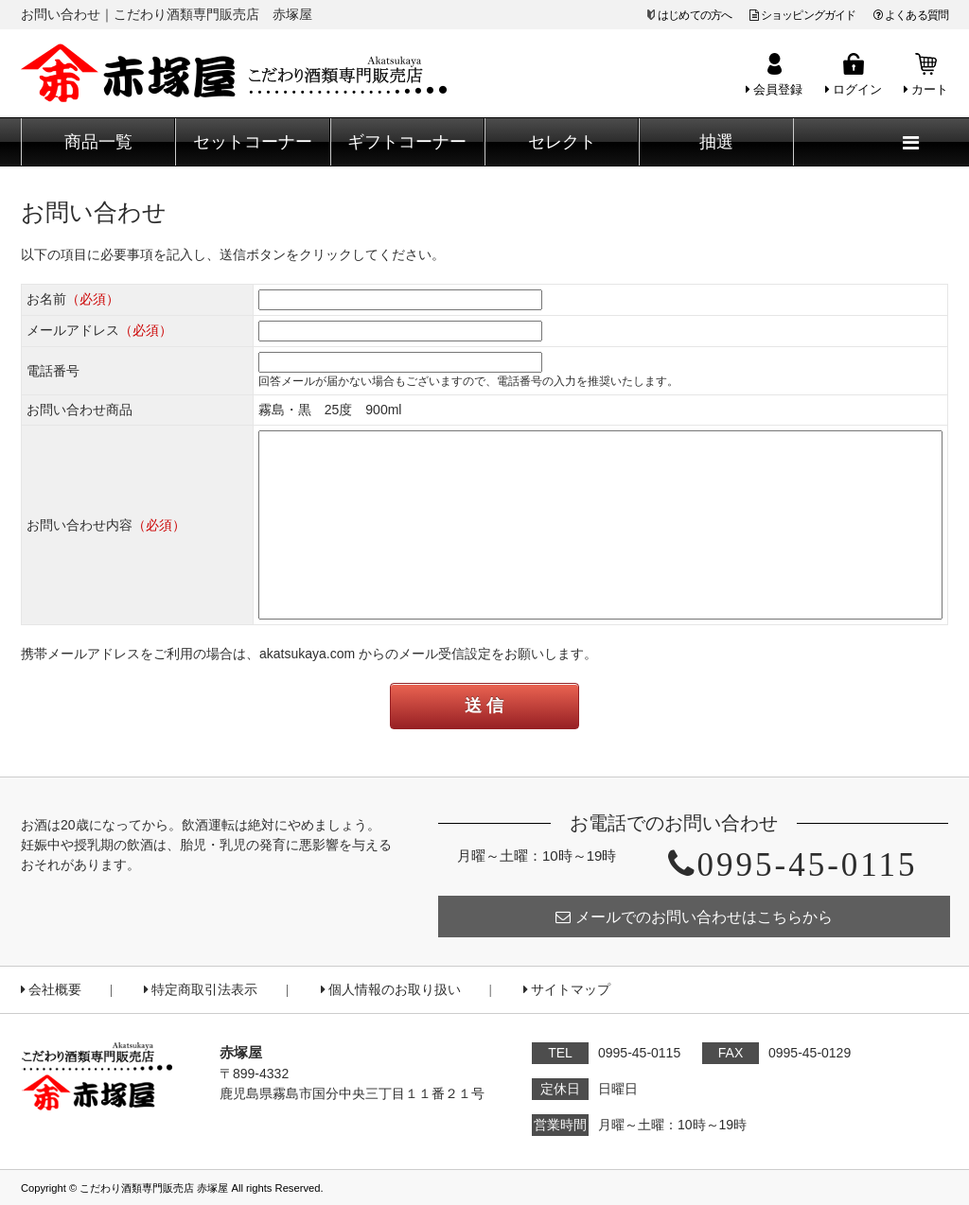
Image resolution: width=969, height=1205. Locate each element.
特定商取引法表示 (200, 990)
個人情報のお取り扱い (391, 990)
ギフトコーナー (407, 141)
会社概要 (51, 990)
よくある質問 (910, 15)
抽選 (716, 141)
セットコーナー (252, 141)
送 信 (484, 705)
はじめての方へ (694, 15)
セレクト (562, 141)
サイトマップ (566, 990)
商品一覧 (98, 141)
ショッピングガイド (802, 15)
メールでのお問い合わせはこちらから (694, 917)
